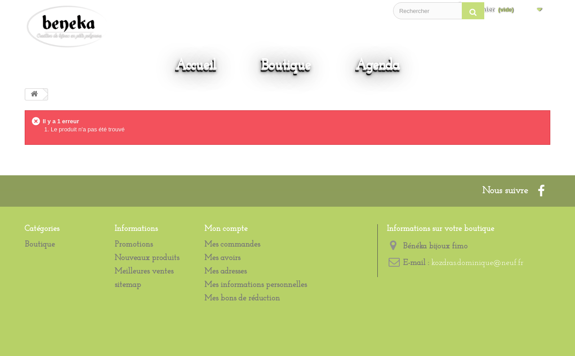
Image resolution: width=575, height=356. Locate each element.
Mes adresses (225, 271)
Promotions (134, 244)
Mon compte (226, 229)
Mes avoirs (222, 258)
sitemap (128, 285)
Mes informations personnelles (255, 285)
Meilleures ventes (144, 271)
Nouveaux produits (147, 258)
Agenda (378, 65)
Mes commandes (232, 244)
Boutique (286, 65)
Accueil (196, 65)
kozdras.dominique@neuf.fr (477, 263)
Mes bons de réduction (242, 298)
